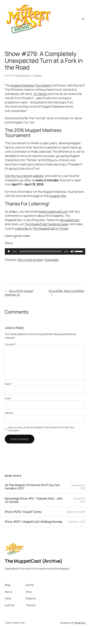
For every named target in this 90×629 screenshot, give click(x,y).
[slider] (40, 251)
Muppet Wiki (57, 196)
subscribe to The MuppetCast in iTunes (41, 228)
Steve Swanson (23, 75)
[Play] (9, 251)
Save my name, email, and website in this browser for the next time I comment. (41, 429)
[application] (45, 251)
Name (8, 383)
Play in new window (30, 260)
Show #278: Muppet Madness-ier (19, 292)
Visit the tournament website (24, 176)
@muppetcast (69, 220)
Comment (10, 344)
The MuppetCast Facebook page (46, 224)
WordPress (80, 622)
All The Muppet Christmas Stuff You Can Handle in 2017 (32, 486)
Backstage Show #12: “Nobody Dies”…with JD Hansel (34, 500)
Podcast (37, 75)
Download (51, 260)
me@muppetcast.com (53, 211)
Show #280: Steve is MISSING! (66, 291)
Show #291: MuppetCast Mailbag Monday (34, 521)
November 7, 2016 (76, 521)
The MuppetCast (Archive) (33, 561)
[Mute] (72, 251)
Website (9, 412)
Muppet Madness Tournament (31, 85)
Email (8, 398)
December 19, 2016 (75, 511)
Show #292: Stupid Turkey (23, 511)
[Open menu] (83, 19)
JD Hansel (40, 94)
